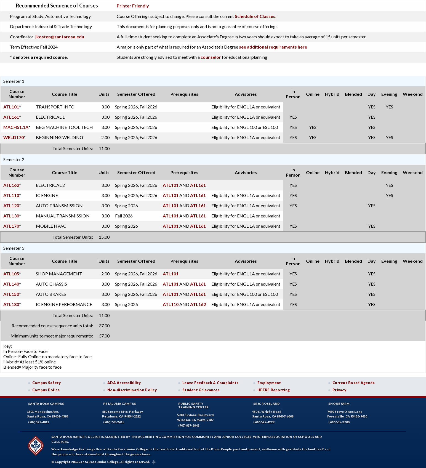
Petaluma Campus (119, 403)
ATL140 (11, 283)
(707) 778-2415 (113, 422)
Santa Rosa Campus (46, 403)
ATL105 (11, 273)
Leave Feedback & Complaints (210, 383)
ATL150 (11, 294)
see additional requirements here (273, 46)
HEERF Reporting (273, 390)
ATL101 (11, 106)
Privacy (339, 390)
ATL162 (11, 185)
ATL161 (11, 116)
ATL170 (11, 225)
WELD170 (13, 137)
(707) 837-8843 (188, 425)
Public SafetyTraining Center (193, 405)
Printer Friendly (133, 5)
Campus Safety (46, 383)
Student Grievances (201, 390)
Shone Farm (339, 403)
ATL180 (11, 304)
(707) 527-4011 (38, 422)
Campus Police (46, 390)
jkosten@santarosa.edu (59, 36)
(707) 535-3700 (338, 422)
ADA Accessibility (124, 383)
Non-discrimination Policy (132, 390)
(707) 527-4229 (263, 422)
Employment (269, 383)
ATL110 (11, 195)
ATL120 (11, 205)
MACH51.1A (15, 127)
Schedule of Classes (255, 16)
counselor (211, 57)
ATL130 (11, 215)
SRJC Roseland (266, 403)
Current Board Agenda (353, 383)
